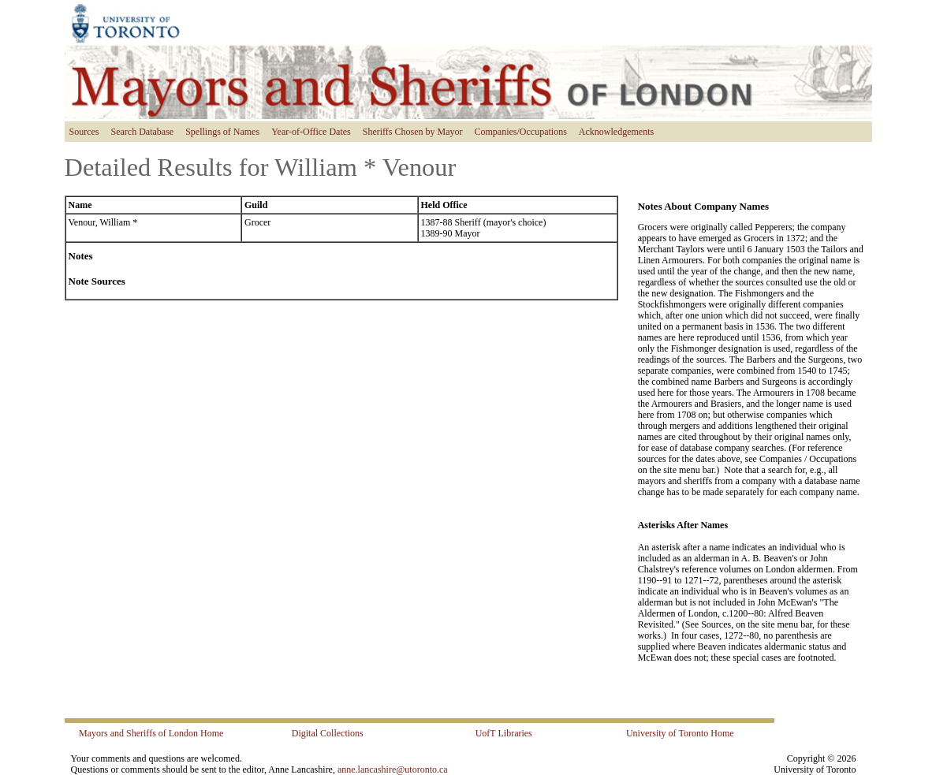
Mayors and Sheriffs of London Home (151, 733)
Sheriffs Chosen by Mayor (413, 131)
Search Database (142, 131)
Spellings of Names (222, 131)
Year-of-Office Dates (311, 131)
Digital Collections (328, 733)
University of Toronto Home (680, 733)
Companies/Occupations (521, 131)
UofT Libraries (503, 733)
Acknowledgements (616, 131)
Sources (84, 131)
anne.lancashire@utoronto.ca (392, 769)
